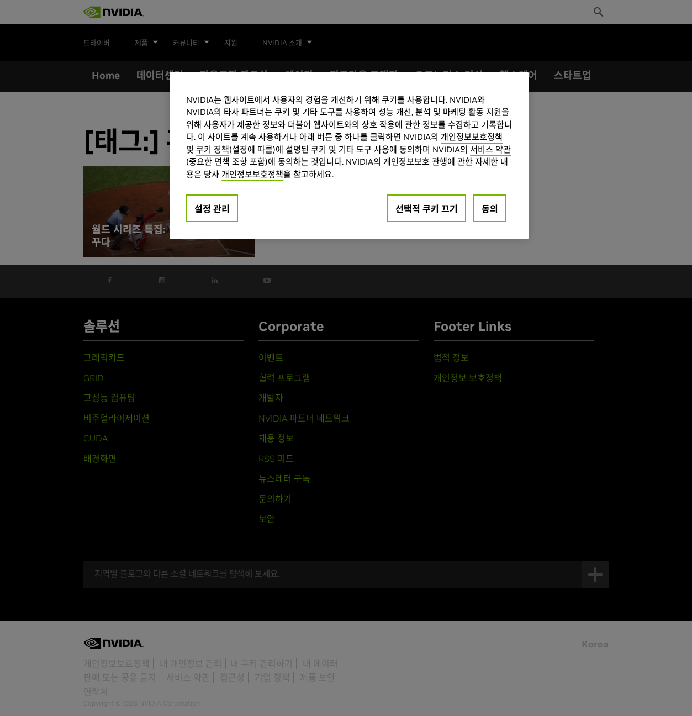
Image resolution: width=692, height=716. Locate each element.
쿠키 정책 (212, 149)
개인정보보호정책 (472, 136)
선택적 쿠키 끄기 (426, 208)
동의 (490, 208)
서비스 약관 (490, 149)
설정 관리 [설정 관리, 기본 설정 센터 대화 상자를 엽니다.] (212, 208)
